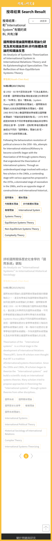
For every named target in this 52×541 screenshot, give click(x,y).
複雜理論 (9, 210)
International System (29, 210)
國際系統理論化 (12, 415)
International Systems (16, 421)
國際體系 (9, 198)
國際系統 (9, 402)
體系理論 (23, 198)
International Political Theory (20, 428)
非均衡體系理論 (31, 204)
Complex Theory (13, 443)
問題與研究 (26, 3)
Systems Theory (13, 217)
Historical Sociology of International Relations (23, 435)
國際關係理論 (25, 402)
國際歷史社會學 (12, 409)
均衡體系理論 (11, 204)
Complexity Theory (14, 235)
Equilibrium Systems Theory (19, 223)
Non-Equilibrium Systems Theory (22, 229)
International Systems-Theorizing (22, 450)
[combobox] (39, 21)
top (45, 528)
